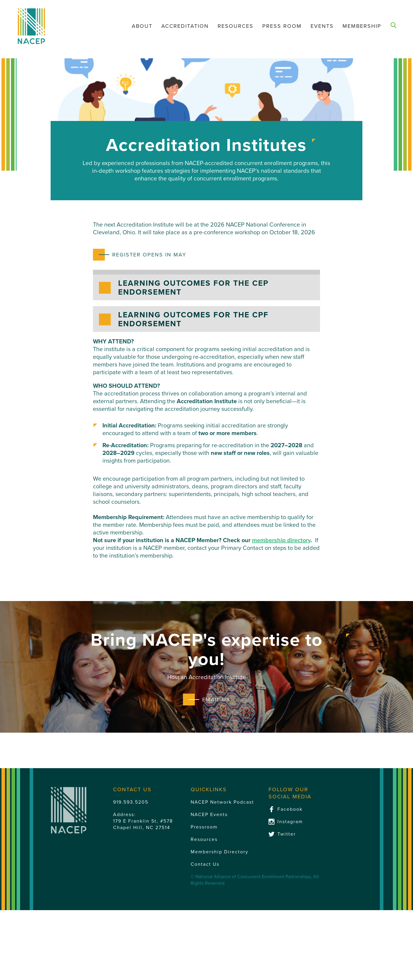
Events (322, 26)
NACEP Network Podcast (222, 802)
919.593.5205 (130, 802)
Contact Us (205, 864)
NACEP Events (209, 815)
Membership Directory (219, 852)
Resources (235, 26)
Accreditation (185, 26)
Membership (362, 26)
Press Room (282, 26)
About (142, 26)
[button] (206, 287)
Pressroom (204, 827)
